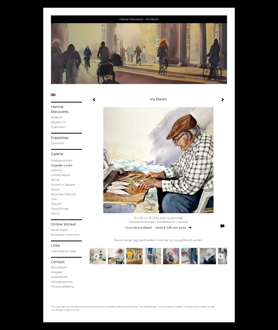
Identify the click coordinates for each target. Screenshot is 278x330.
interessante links (63, 251)
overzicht (57, 143)
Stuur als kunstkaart (158, 227)
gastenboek (59, 277)
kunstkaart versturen (65, 235)
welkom (56, 117)
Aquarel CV (58, 122)
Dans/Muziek (60, 208)
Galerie (57, 154)
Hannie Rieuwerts (131, 19)
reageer (57, 272)
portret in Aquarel (63, 184)
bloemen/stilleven (63, 194)
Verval (55, 180)
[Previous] (96, 256)
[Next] (220, 256)
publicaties (58, 127)
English (53, 95)
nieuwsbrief (59, 267)
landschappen (61, 175)
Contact (58, 262)
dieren (55, 189)
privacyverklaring (62, 286)
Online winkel (63, 224)
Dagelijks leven (61, 165)
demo (55, 213)
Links (55, 245)
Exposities (60, 138)
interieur (57, 170)
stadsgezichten (61, 160)
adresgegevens (61, 282)
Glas (54, 199)
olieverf (56, 204)
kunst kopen (60, 230)
